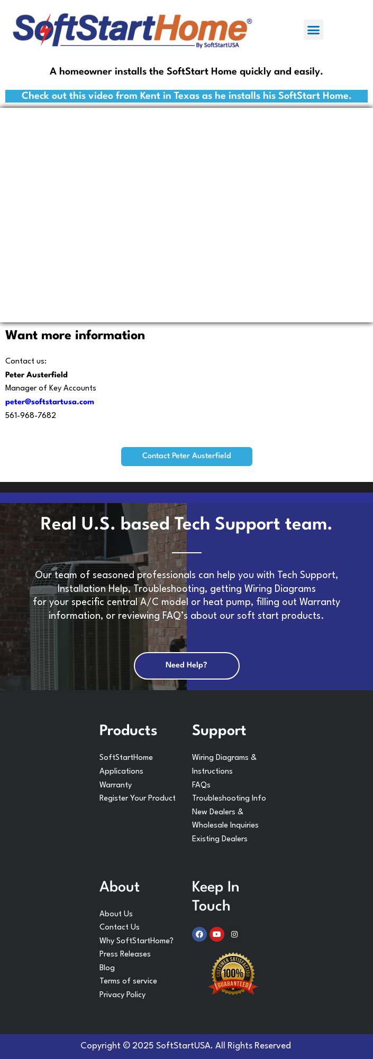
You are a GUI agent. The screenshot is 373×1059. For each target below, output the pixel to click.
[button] (314, 30)
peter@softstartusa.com (49, 402)
